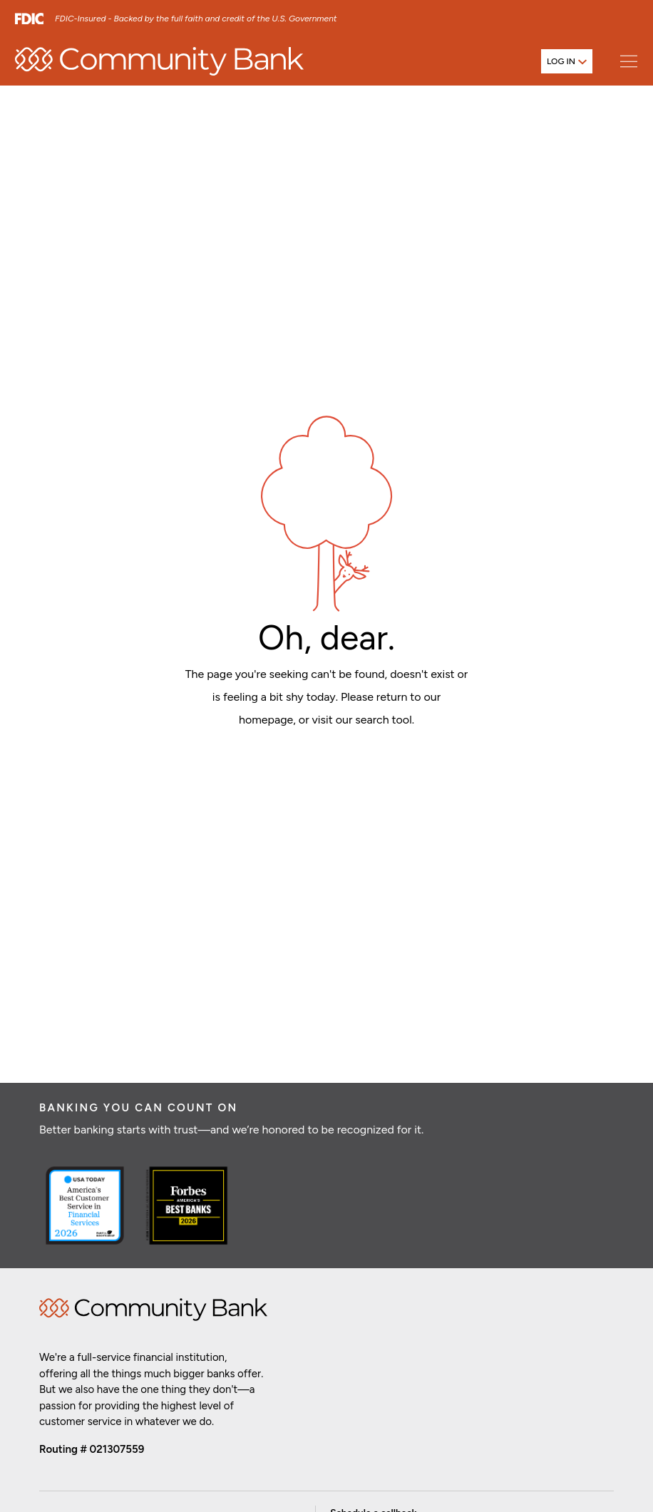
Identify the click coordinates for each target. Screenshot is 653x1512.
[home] (159, 61)
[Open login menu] (566, 61)
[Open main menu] (628, 61)
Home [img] (153, 1310)
